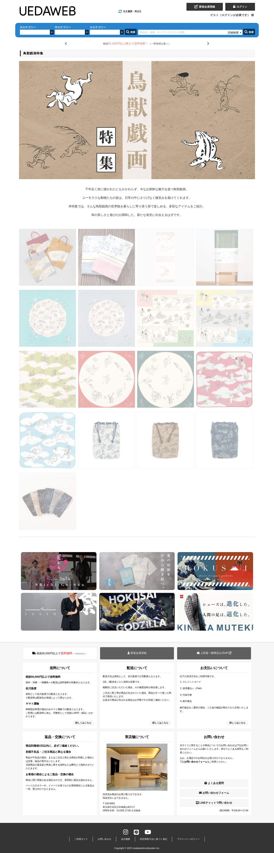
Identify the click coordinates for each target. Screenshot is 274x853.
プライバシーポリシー (188, 839)
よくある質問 (214, 783)
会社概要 (125, 839)
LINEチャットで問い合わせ (214, 802)
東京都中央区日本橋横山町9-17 (119, 807)
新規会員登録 (137, 652)
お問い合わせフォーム (214, 792)
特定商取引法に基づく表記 (153, 839)
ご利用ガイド (81, 839)
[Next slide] (208, 43)
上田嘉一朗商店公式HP (214, 652)
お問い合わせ (104, 839)
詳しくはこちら (83, 723)
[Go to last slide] (65, 43)
